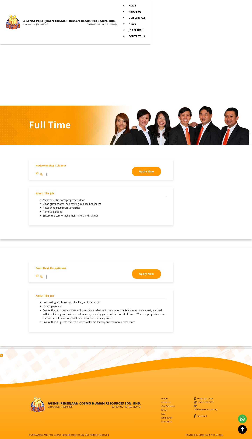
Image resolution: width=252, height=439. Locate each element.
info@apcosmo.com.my (206, 409)
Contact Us (137, 36)
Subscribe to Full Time (1, 355)
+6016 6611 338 (205, 398)
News (132, 24)
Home (132, 5)
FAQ (163, 413)
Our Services (137, 17)
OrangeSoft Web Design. (210, 434)
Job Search (136, 30)
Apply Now (146, 171)
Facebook (202, 416)
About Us (135, 11)
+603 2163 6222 (206, 402)
